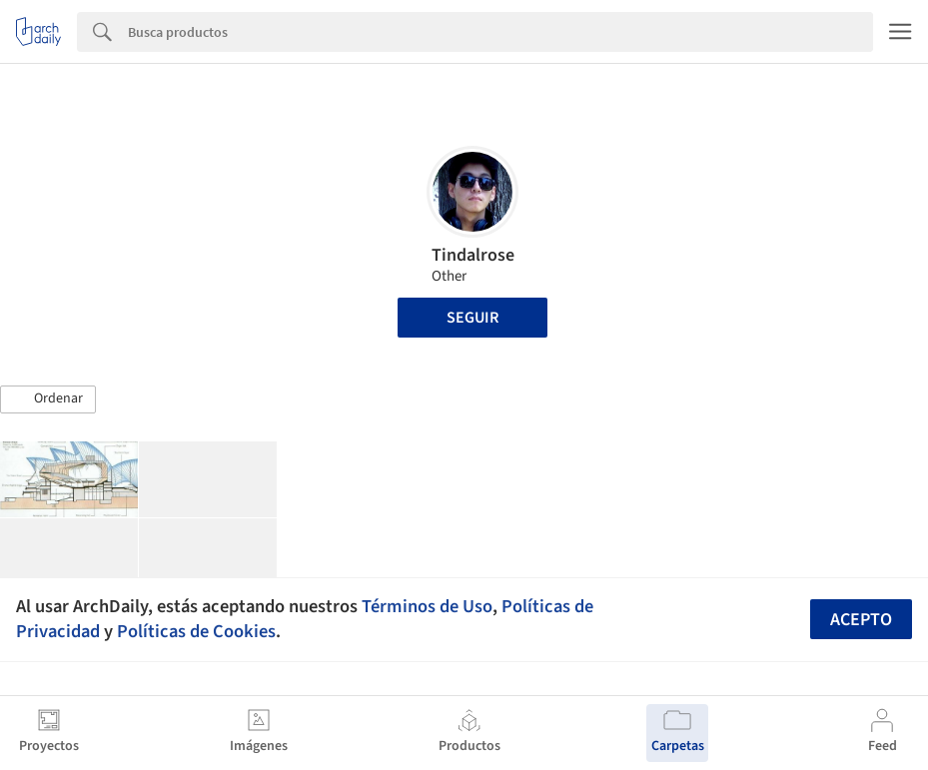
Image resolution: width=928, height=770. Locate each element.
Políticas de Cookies (196, 631)
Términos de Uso (427, 606)
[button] (48, 399)
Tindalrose (473, 255)
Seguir (472, 318)
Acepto (861, 619)
